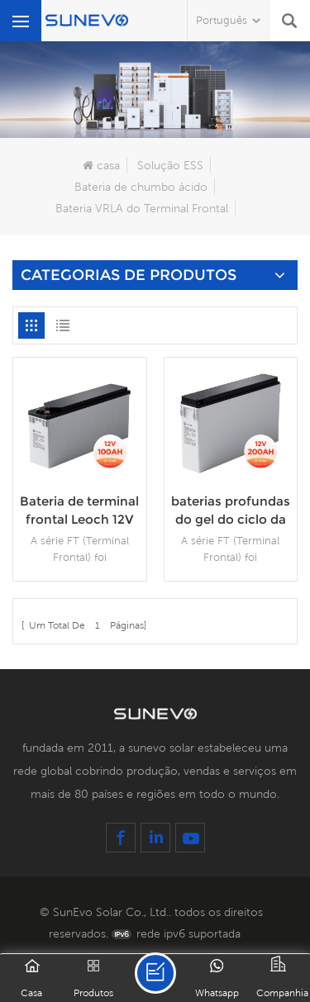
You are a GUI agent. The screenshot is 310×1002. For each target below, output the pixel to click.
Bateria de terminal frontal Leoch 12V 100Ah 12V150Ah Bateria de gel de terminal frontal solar (79, 511)
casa (101, 165)
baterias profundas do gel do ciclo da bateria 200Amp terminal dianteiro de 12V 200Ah (230, 511)
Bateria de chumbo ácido (140, 186)
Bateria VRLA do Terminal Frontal (141, 208)
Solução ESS (170, 165)
